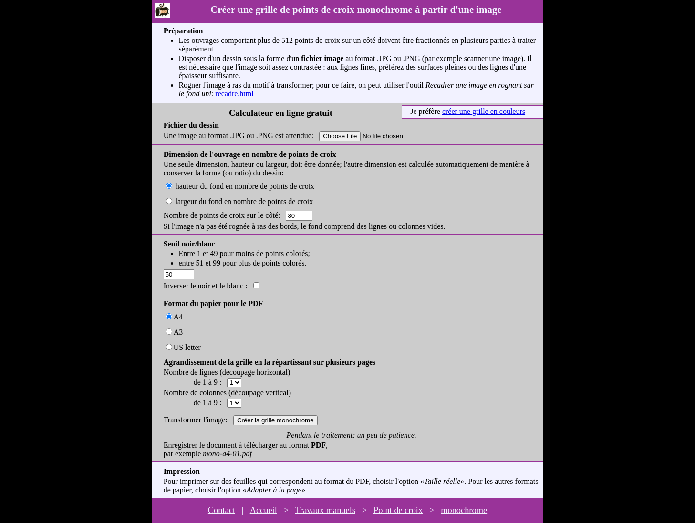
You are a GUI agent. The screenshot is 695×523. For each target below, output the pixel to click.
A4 (178, 317)
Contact (221, 510)
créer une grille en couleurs (483, 111)
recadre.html (234, 94)
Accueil (263, 510)
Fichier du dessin (191, 125)
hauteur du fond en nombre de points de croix (245, 186)
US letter (187, 347)
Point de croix (398, 510)
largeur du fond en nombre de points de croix (244, 201)
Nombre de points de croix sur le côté (221, 215)
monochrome (464, 510)
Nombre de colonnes (195, 393)
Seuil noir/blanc (189, 244)
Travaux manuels (325, 510)
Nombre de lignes (191, 372)
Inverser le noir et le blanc (203, 286)
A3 (178, 332)
